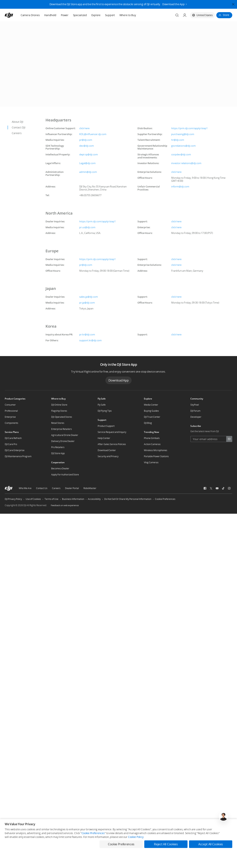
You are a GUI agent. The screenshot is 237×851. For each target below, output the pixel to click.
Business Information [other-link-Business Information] (73, 499)
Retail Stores (57, 423)
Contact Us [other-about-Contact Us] (41, 488)
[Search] (177, 15)
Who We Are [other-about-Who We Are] (25, 488)
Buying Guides (151, 410)
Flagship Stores (59, 410)
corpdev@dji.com (181, 154)
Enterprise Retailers (61, 429)
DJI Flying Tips (105, 410)
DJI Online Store (59, 404)
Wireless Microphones (155, 450)
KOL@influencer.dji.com (92, 134)
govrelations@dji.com (183, 145)
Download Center (107, 450)
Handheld (50, 15)
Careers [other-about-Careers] (56, 488)
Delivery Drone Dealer (63, 441)
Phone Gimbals (152, 438)
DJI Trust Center (152, 416)
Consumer (10, 404)
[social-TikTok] (223, 488)
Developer (195, 416)
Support (110, 15)
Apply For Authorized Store (65, 474)
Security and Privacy (108, 456)
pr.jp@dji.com (87, 302)
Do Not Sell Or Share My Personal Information (127, 499)
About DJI (17, 121)
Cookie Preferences (165, 499)
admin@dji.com (88, 172)
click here (84, 128)
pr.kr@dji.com (87, 334)
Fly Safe (102, 404)
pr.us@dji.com (87, 227)
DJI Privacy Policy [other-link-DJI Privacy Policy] (13, 499)
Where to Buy (127, 15)
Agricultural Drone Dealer (64, 435)
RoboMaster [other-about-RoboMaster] (89, 488)
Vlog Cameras (151, 462)
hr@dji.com (177, 140)
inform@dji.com (180, 186)
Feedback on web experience (65, 505)
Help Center (104, 438)
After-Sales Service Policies (112, 444)
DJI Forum (195, 410)
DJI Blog (148, 423)
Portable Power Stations (156, 456)
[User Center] (184, 15)
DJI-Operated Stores (61, 416)
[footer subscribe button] (229, 439)
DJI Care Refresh (13, 438)
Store (226, 15)
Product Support (106, 426)
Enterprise (10, 416)
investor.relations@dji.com (186, 163)
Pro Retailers (57, 447)
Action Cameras (152, 444)
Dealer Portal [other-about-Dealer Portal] (72, 488)
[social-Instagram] (229, 488)
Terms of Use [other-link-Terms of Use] (51, 499)
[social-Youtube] (217, 488)
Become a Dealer (60, 468)
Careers (17, 133)
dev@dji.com (86, 145)
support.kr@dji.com (90, 340)
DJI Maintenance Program (18, 456)
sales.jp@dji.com (88, 296)
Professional (11, 410)
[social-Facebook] (204, 488)
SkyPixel (194, 404)
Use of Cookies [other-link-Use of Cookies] (33, 499)
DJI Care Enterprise (14, 450)
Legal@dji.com (87, 163)
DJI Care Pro (11, 444)
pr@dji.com (85, 140)
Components (11, 423)
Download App (118, 380)
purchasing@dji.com (182, 134)
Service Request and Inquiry (112, 432)
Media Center (151, 404)
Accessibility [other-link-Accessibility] (94, 499)
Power (64, 15)
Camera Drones (30, 15)
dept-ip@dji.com (88, 154)
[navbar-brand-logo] (13, 15)
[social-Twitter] (211, 488)
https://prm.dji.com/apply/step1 (189, 128)
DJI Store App (58, 453)
